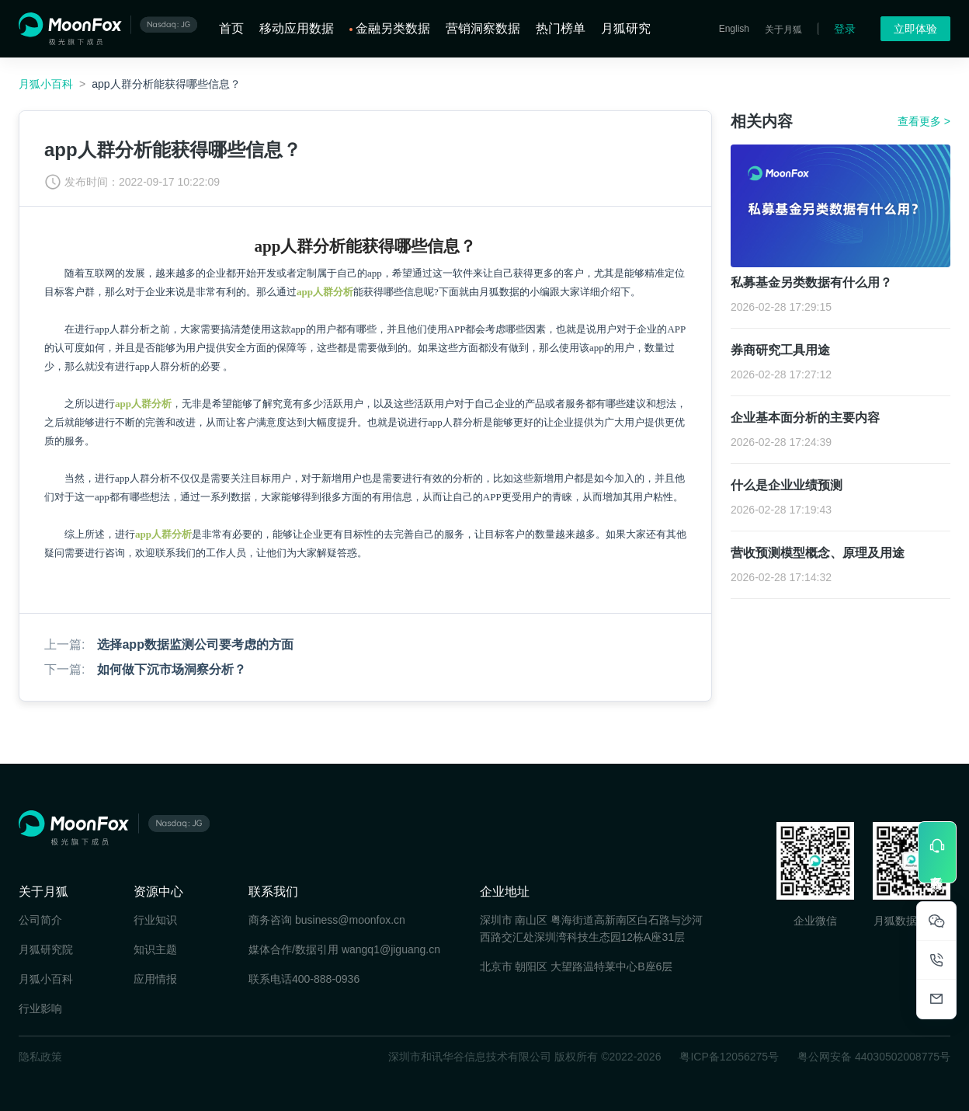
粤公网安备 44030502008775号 (873, 1056)
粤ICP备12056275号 (729, 1056)
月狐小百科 (46, 84)
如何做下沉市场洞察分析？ (171, 669)
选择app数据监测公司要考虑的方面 (195, 644)
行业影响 (40, 1008)
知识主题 (155, 949)
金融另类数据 (393, 28)
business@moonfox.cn (350, 920)
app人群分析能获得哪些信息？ (166, 84)
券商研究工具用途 (780, 350)
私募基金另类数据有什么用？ (811, 282)
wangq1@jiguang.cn (391, 949)
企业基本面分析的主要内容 (805, 417)
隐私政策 (40, 1056)
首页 (231, 28)
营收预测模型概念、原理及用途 (818, 552)
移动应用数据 (296, 28)
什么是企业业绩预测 (786, 485)
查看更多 (924, 121)
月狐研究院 (46, 949)
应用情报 (155, 979)
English (734, 28)
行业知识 (155, 920)
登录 (845, 29)
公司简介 (40, 920)
